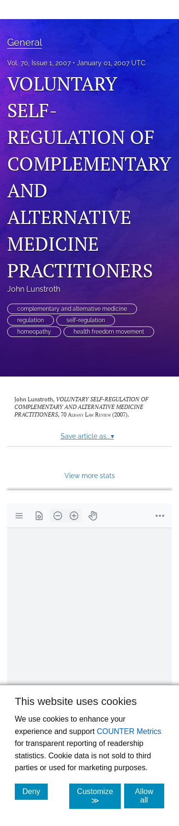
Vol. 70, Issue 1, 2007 (39, 63)
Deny (35, 791)
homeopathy (34, 331)
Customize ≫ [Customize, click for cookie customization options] (99, 796)
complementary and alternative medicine (72, 309)
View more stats (89, 475)
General (24, 42)
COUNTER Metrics (129, 731)
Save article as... (87, 436)
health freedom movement (109, 331)
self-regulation (85, 320)
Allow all (149, 795)
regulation (30, 320)
